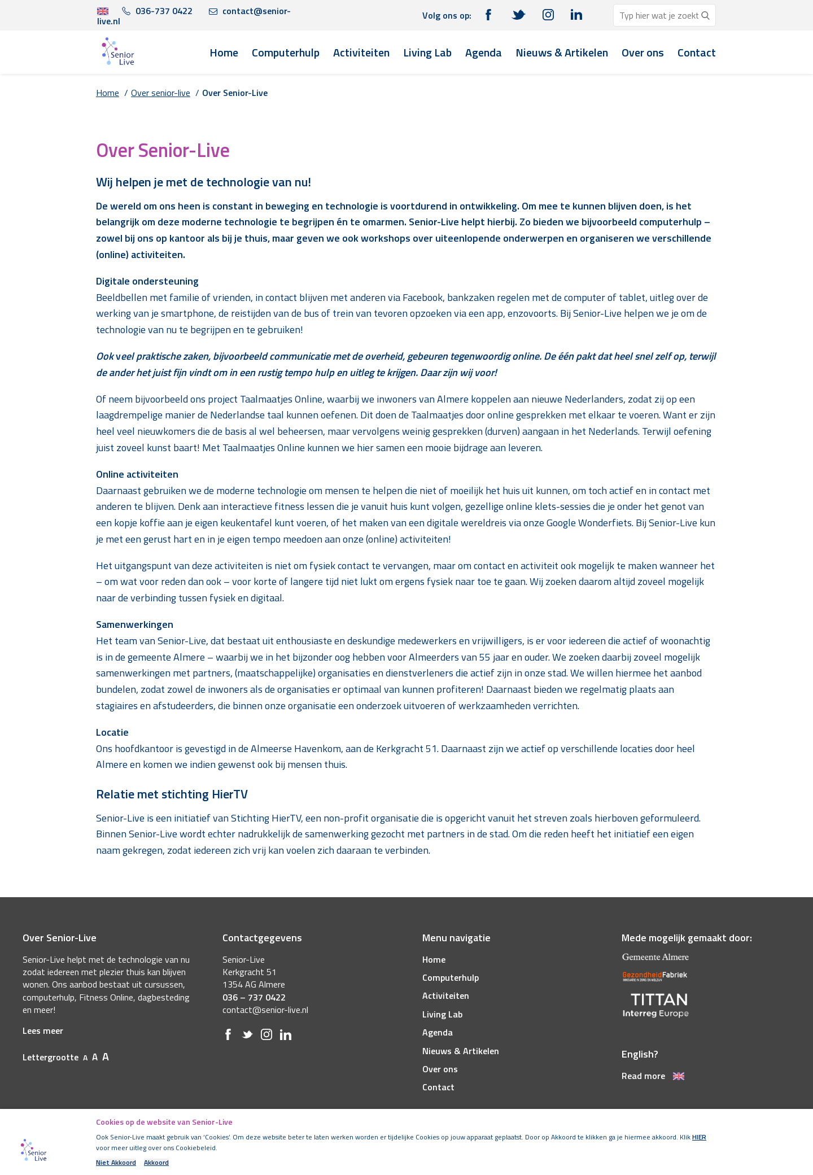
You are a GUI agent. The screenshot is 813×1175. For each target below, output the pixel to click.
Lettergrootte (66, 1057)
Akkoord (156, 1163)
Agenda (483, 52)
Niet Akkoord (116, 1163)
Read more (653, 1075)
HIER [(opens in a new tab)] (699, 1137)
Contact (697, 52)
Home (223, 52)
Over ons (643, 52)
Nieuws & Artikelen (561, 52)
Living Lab (427, 52)
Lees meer (43, 1030)
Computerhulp (286, 52)
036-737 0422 (157, 11)
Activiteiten (361, 52)
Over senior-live (160, 93)
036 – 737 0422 (254, 997)
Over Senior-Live (235, 93)
